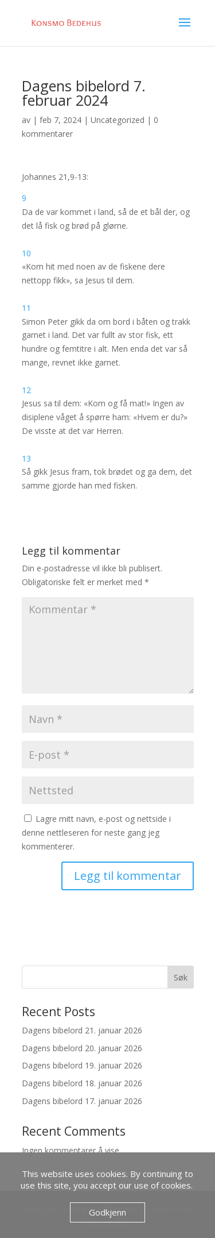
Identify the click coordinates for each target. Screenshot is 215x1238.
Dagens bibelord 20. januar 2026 (82, 1048)
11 (26, 307)
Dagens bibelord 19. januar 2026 (82, 1065)
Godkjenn (107, 1212)
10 (26, 253)
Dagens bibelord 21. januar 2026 (82, 1030)
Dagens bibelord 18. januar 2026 (82, 1083)
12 (26, 390)
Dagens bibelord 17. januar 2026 (82, 1100)
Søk (180, 977)
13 (26, 458)
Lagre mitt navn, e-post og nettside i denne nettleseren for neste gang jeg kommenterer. (96, 832)
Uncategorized (117, 119)
